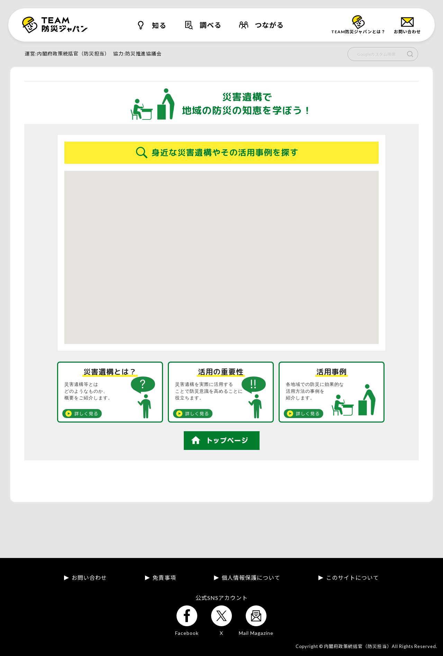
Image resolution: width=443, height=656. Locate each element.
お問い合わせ (89, 578)
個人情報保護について (251, 578)
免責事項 (164, 578)
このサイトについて (352, 578)
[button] (250, 248)
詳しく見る (86, 413)
